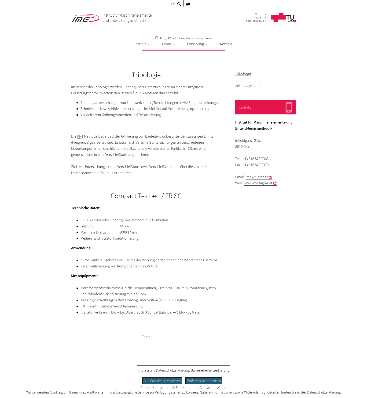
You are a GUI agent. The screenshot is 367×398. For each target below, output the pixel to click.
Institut (142, 44)
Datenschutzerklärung (172, 370)
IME (159, 38)
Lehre (168, 44)
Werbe (220, 387)
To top (146, 337)
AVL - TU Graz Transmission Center (190, 38)
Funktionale (183, 387)
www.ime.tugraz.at (258, 183)
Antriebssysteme (247, 85)
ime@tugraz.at (257, 177)
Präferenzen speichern (204, 380)
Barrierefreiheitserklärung (210, 370)
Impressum (145, 370)
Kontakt (226, 44)
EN (173, 4)
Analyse (203, 387)
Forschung (197, 44)
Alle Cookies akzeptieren (162, 380)
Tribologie (243, 73)
